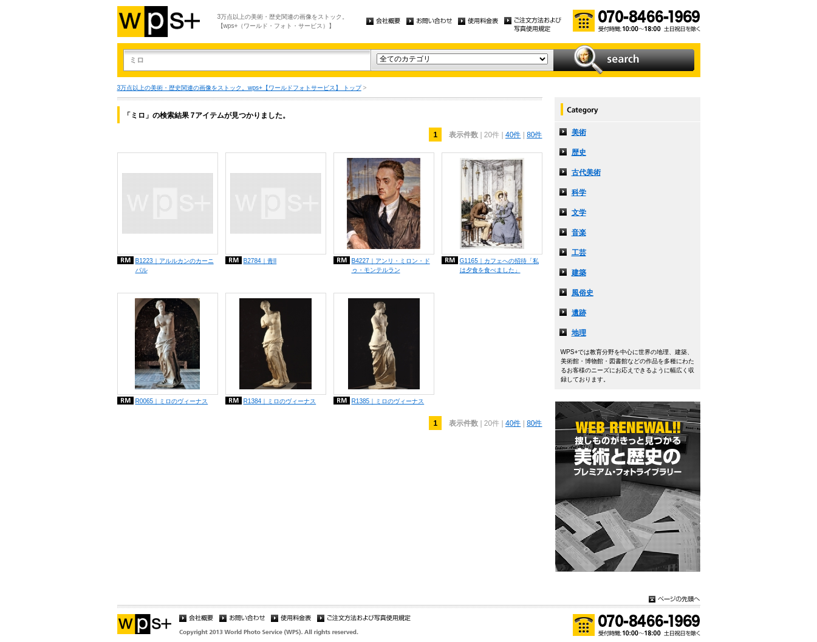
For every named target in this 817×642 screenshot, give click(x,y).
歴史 (579, 152)
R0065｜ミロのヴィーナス (171, 401)
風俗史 (582, 293)
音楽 (579, 232)
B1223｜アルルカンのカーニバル (174, 265)
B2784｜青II (260, 261)
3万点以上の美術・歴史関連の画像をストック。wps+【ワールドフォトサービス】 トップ (239, 87)
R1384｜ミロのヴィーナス (280, 401)
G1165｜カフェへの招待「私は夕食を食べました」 (499, 265)
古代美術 (586, 172)
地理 (579, 333)
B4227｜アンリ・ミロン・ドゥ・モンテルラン (391, 265)
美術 (579, 132)
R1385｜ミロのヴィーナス (388, 401)
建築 (579, 272)
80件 (534, 135)
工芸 (579, 252)
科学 (579, 192)
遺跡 (579, 313)
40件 (513, 135)
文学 (579, 212)
